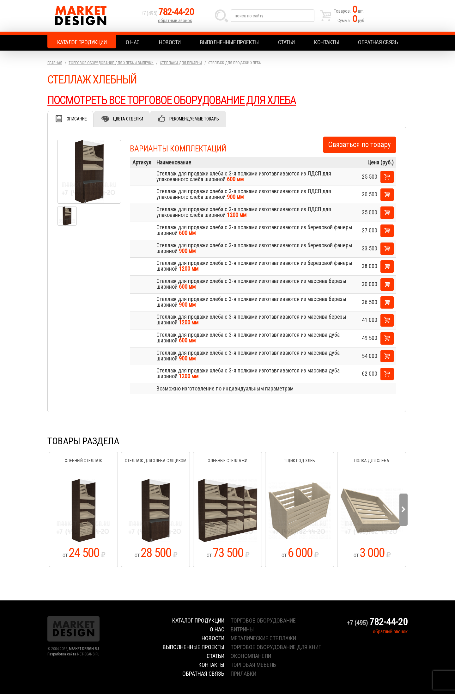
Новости (170, 42)
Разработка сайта (61, 654)
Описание (77, 118)
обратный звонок (175, 20)
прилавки (243, 673)
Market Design (92, 16)
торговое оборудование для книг (276, 647)
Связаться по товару (359, 144)
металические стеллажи (263, 638)
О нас (133, 42)
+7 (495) (167, 13)
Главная (54, 63)
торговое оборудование (263, 620)
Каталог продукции (82, 42)
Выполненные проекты (229, 42)
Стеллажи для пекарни (181, 63)
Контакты (326, 42)
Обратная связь (378, 42)
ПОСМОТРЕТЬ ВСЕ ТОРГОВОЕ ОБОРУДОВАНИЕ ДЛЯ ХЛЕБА (171, 100)
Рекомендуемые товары (194, 118)
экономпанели (251, 656)
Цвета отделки (128, 118)
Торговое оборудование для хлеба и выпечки (111, 63)
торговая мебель (253, 664)
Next (403, 510)
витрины (242, 629)
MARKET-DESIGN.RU (84, 649)
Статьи (286, 42)
